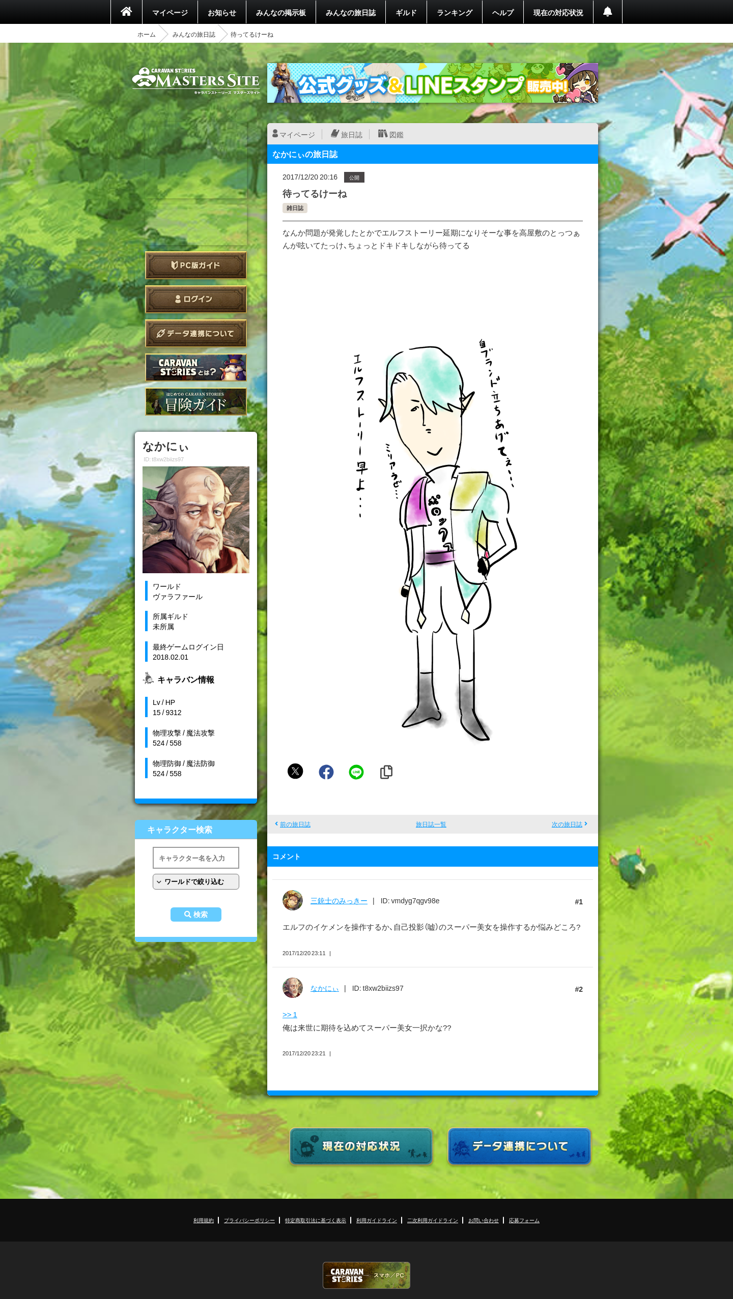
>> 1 (290, 1014)
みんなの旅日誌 (351, 12)
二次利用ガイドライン (432, 1220)
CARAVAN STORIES (366, 1275)
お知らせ (222, 12)
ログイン (196, 299)
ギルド (406, 12)
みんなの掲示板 (281, 12)
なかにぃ (325, 988)
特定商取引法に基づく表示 (315, 1220)
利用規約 (203, 1220)
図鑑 (396, 134)
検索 (200, 914)
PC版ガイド (196, 265)
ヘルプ (503, 12)
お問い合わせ (483, 1220)
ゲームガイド (196, 402)
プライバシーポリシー (249, 1220)
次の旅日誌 (567, 824)
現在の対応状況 (558, 12)
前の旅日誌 (295, 824)
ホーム (146, 34)
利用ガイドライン (376, 1220)
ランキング (454, 12)
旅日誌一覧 (431, 824)
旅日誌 (351, 134)
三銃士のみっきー (339, 900)
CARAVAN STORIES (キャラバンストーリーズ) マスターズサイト (196, 81)
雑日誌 (295, 207)
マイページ (170, 12)
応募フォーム (524, 1220)
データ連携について (196, 333)
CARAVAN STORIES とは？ (196, 367)
